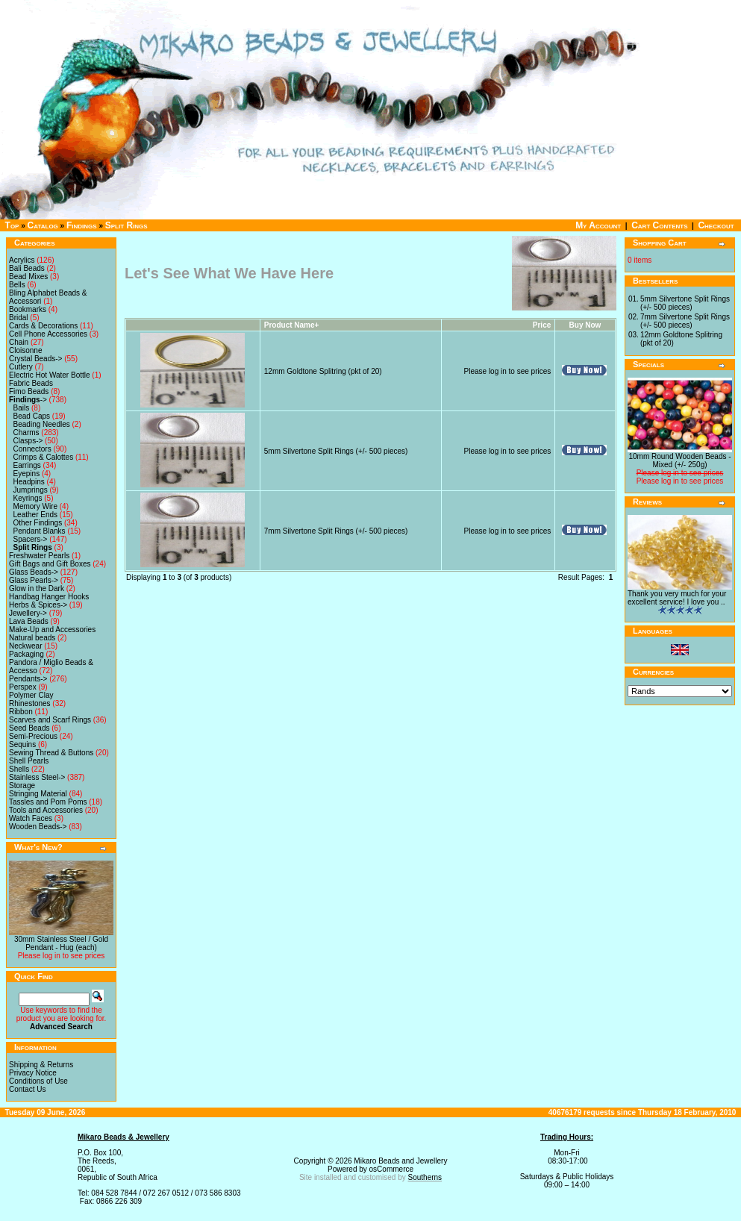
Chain (18, 342)
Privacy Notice (33, 1073)
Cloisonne (25, 350)
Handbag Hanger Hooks (49, 597)
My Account (598, 225)
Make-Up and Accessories (52, 629)
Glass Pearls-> (33, 580)
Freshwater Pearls (39, 556)
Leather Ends (35, 514)
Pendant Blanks (39, 531)
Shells (19, 769)
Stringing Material (38, 794)
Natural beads (32, 638)
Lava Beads (29, 621)
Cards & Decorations (43, 326)
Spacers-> (30, 539)
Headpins (29, 482)
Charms (26, 432)
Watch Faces (30, 818)
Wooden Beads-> (37, 826)
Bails (21, 408)
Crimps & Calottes (43, 457)
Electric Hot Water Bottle (49, 375)
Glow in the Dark (36, 588)
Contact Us (27, 1089)
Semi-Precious (33, 736)
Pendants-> (28, 679)
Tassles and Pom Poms (48, 802)
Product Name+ (291, 325)
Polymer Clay (31, 695)
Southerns (425, 1177)
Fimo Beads (29, 391)
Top (12, 225)
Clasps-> (28, 441)
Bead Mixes (28, 276)
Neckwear (25, 646)
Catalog (43, 225)
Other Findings (38, 523)
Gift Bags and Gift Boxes (50, 564)
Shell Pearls (29, 761)
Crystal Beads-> (35, 359)
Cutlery (21, 367)
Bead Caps (31, 416)
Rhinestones (30, 703)
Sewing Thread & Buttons (51, 753)
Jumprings (30, 490)
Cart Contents (659, 225)
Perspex (23, 687)
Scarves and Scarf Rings (50, 720)
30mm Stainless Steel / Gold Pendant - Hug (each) (61, 943)
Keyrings (28, 498)
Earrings (27, 465)
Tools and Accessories (46, 810)
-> (28, 400)
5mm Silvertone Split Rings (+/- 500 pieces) (336, 451)
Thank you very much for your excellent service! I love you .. (677, 598)
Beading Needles (41, 424)
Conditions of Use (38, 1081)
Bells (17, 285)
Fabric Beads (31, 383)
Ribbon (21, 712)
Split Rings (126, 225)
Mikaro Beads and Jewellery (400, 1161)
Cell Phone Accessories (48, 334)
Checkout (716, 225)
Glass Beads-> (33, 572)
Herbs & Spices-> (38, 605)
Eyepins (26, 473)
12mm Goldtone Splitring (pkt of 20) (323, 371)
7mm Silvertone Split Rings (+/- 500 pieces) (336, 531)
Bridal (18, 317)
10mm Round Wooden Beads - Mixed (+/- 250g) (679, 460)
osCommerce (391, 1169)
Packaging (26, 654)
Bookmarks (27, 309)
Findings (81, 225)
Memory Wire (35, 506)
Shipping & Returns (41, 1065)
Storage (22, 785)
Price (542, 325)
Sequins (22, 744)
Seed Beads (29, 728)
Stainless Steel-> (37, 777)
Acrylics (21, 260)
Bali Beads (27, 268)
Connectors (32, 449)
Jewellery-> (28, 613)
